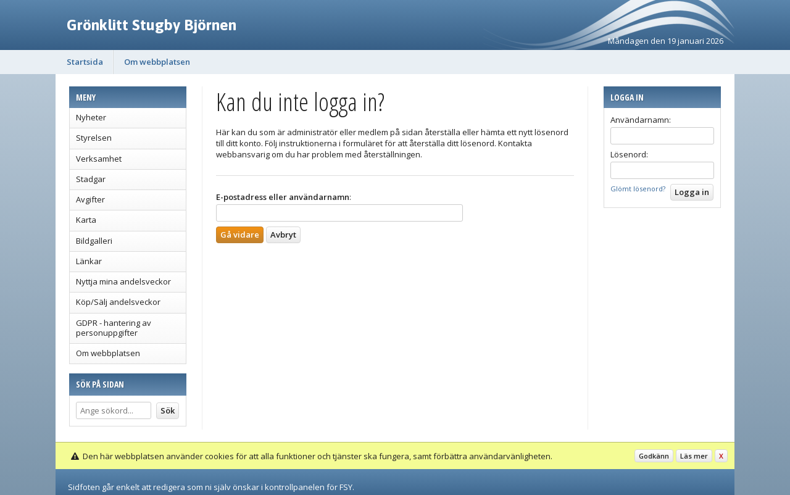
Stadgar (91, 179)
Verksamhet (99, 158)
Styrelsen (94, 137)
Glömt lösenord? (637, 188)
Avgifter (90, 199)
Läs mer (694, 455)
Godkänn (654, 455)
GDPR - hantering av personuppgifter (113, 327)
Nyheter (91, 117)
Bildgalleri (94, 240)
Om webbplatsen (157, 61)
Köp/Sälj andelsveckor (118, 301)
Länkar (89, 261)
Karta (86, 219)
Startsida (85, 61)
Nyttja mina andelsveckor (123, 281)
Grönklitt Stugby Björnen (151, 24)
